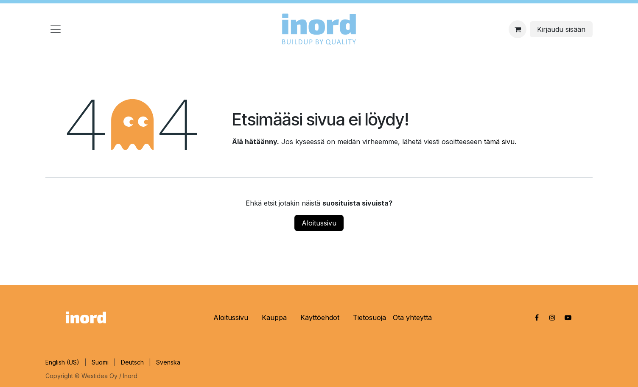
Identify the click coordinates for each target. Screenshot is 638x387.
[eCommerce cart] (517, 29)
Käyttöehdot (319, 317)
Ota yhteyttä (412, 317)
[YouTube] (568, 317)
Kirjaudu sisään (561, 29)
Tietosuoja (369, 317)
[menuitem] (62, 362)
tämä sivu (499, 141)
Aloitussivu (319, 223)
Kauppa (274, 317)
